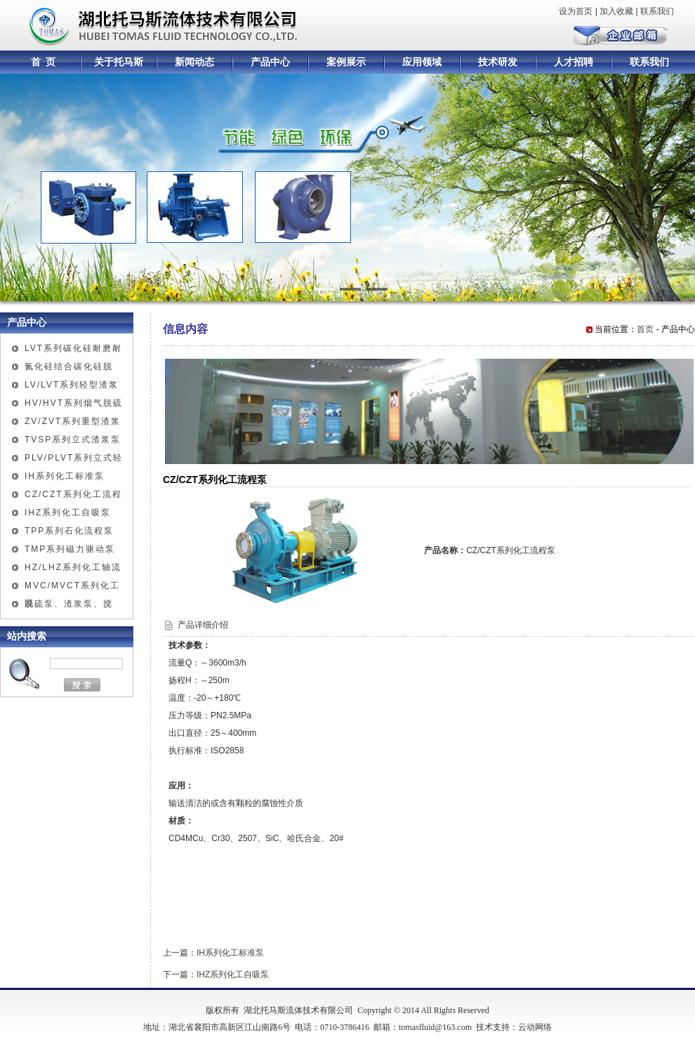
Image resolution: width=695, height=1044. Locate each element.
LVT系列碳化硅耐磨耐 (73, 348)
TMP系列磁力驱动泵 (70, 549)
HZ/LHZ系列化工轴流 (73, 567)
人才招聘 (573, 62)
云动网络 (535, 1027)
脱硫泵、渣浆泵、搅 (69, 604)
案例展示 (346, 62)
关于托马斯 (118, 62)
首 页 (43, 62)
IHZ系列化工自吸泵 (68, 512)
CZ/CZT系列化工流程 (73, 494)
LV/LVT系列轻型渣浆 (72, 385)
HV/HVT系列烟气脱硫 (74, 403)
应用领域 (422, 62)
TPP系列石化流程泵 (69, 531)
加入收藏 (616, 11)
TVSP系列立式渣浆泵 (73, 439)
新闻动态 (194, 62)
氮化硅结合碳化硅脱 (69, 366)
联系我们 (657, 11)
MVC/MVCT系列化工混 (72, 588)
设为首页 (576, 11)
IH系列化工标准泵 (65, 476)
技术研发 (497, 62)
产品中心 (270, 62)
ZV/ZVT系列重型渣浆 (73, 421)
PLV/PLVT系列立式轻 (74, 458)
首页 (645, 329)
